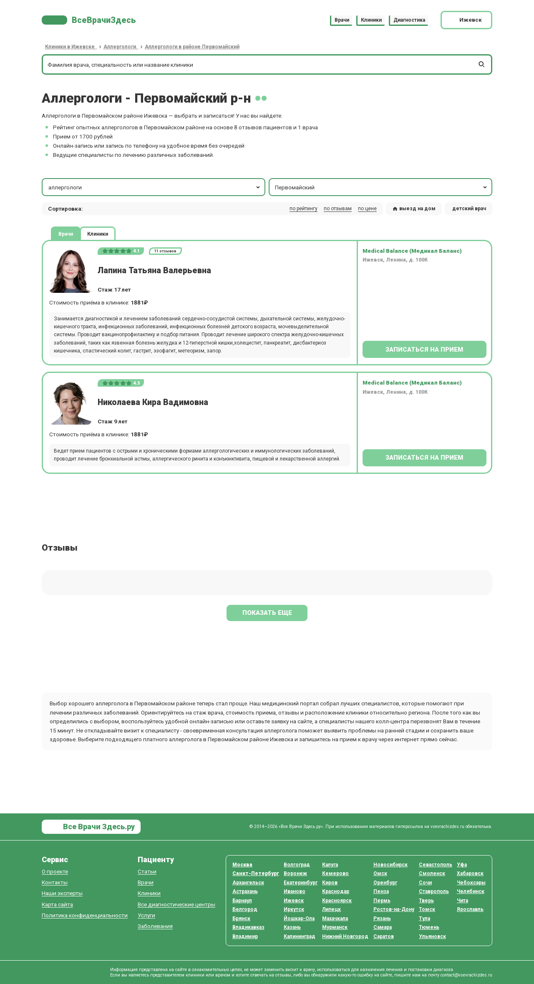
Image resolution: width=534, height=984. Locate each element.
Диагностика (409, 20)
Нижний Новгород (345, 936)
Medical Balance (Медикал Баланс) (412, 250)
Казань (292, 927)
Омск (380, 873)
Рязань (382, 918)
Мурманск (335, 927)
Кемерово (335, 873)
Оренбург (385, 883)
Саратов (383, 936)
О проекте (55, 871)
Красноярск (337, 900)
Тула (424, 918)
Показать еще (267, 613)
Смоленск (432, 873)
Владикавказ (248, 927)
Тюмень (429, 927)
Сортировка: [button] (65, 208)
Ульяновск (432, 936)
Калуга (330, 865)
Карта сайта (57, 904)
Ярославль (470, 909)
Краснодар (335, 891)
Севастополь (435, 865)
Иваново (294, 891)
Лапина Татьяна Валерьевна (154, 270)
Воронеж (295, 873)
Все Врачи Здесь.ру (98, 826)
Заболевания (155, 926)
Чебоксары (471, 883)
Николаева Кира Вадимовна (153, 402)
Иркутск (294, 909)
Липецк (331, 909)
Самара (382, 927)
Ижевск (294, 900)
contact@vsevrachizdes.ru (466, 975)
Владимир (245, 936)
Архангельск (248, 883)
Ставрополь (434, 891)
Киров (330, 883)
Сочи (425, 883)
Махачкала (335, 918)
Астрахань (245, 891)
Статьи (147, 871)
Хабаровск (470, 873)
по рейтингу (303, 208)
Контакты (55, 882)
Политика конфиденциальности (85, 915)
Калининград (299, 936)
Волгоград (297, 865)
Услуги (146, 915)
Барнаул (242, 900)
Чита (462, 900)
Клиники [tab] (97, 234)
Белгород (244, 909)
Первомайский (381, 187)
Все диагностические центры (176, 904)
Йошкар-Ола (299, 918)
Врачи (342, 20)
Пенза (381, 891)
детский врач (469, 208)
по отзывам (338, 208)
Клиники (371, 20)
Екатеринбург (300, 883)
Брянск (241, 918)
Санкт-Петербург (255, 873)
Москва (242, 865)
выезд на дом (414, 208)
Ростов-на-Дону (393, 909)
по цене (367, 208)
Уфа (462, 865)
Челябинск (470, 891)
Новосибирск (390, 865)
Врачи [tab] (65, 234)
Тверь (426, 900)
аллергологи (155, 187)
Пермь (381, 900)
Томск (427, 909)
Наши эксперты (62, 893)
